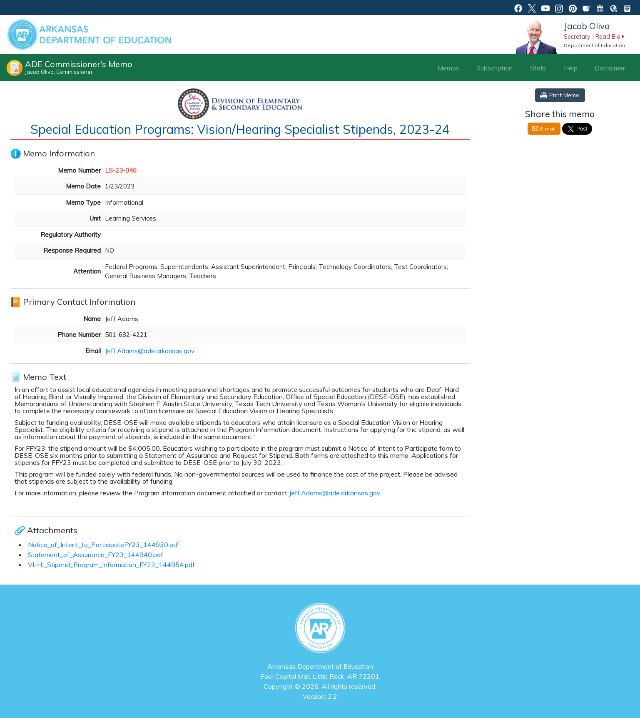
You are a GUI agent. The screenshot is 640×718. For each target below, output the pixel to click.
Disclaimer (610, 68)
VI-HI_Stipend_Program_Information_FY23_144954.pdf (111, 564)
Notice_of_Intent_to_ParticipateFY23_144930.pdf (103, 544)
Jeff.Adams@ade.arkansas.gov (149, 351)
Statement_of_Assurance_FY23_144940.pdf (95, 554)
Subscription (494, 68)
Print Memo (564, 94)
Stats (538, 68)
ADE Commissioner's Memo (78, 67)
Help (571, 68)
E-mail (547, 129)
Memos (448, 68)
